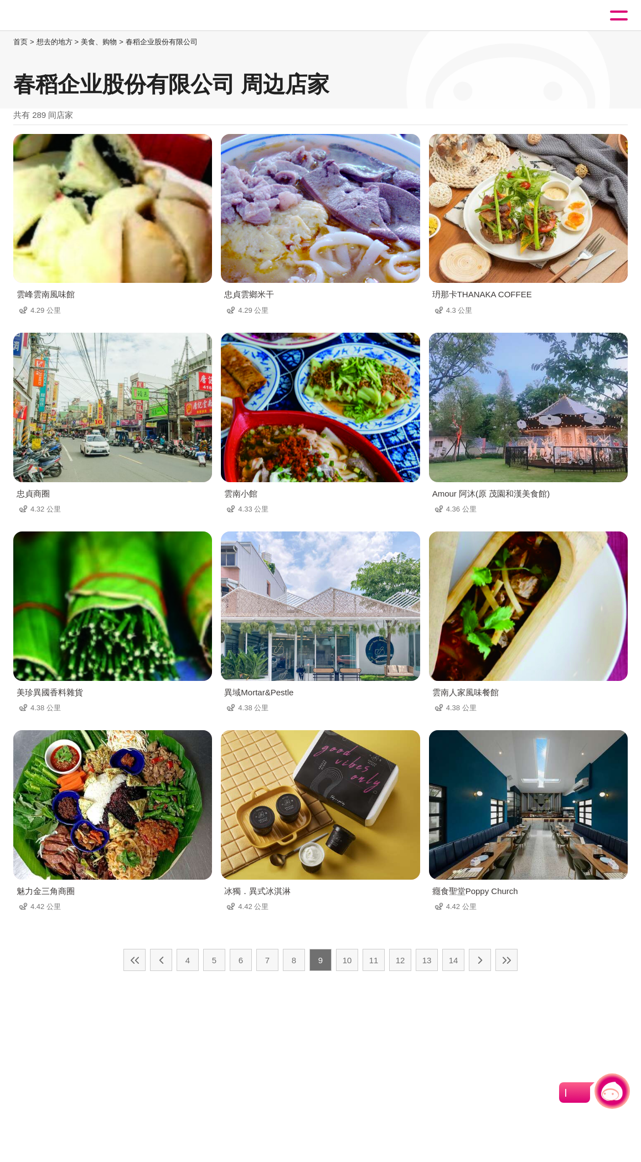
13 (427, 960)
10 (347, 960)
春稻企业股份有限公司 (162, 42)
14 (453, 960)
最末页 (506, 960)
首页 (20, 42)
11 (374, 960)
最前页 (134, 960)
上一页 (161, 960)
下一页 (480, 960)
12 (400, 960)
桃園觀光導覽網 (54, 15)
